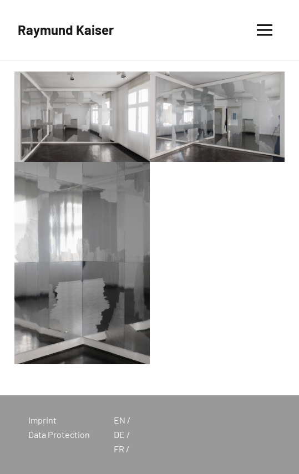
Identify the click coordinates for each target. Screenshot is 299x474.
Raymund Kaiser (66, 30)
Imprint (42, 420)
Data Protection (59, 434)
